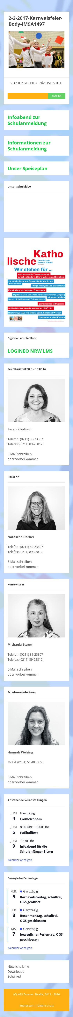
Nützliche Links (19, 966)
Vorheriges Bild (24, 83)
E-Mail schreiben (20, 454)
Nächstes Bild (51, 83)
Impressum (26, 1005)
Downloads (16, 971)
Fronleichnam (31, 819)
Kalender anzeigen (20, 860)
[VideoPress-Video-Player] (37, 211)
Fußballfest (29, 833)
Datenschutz (45, 1005)
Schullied (14, 976)
